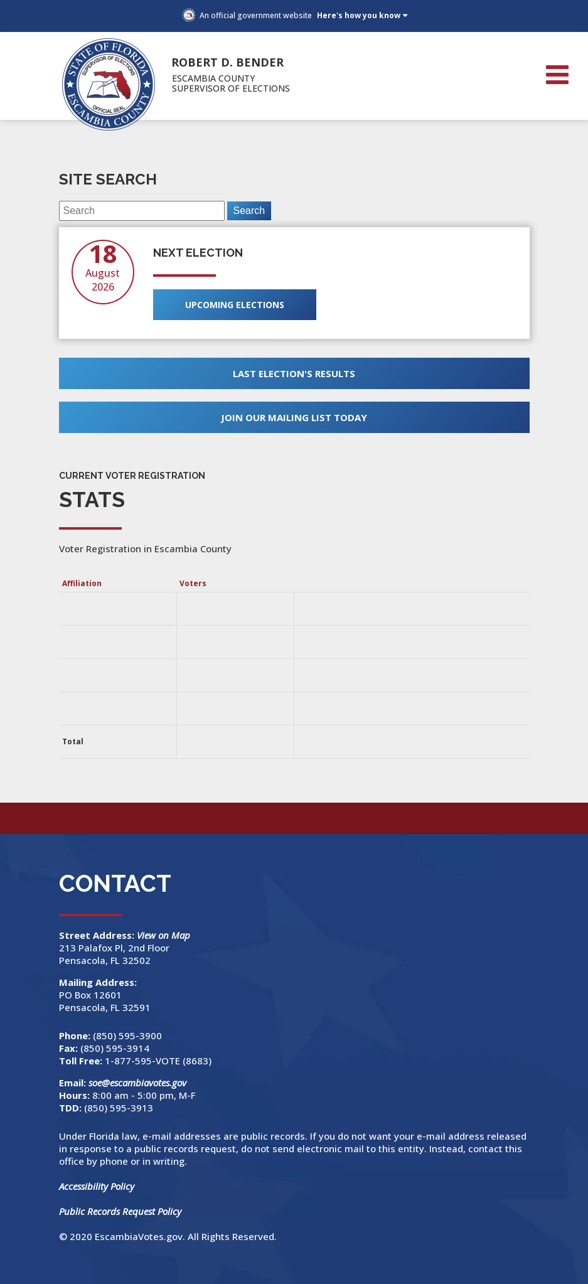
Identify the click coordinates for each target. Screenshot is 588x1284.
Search (249, 210)
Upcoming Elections (234, 305)
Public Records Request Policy (120, 1211)
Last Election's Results (294, 373)
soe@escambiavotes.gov (137, 1082)
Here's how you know (358, 15)
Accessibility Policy (96, 1186)
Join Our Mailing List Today (294, 417)
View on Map (165, 935)
